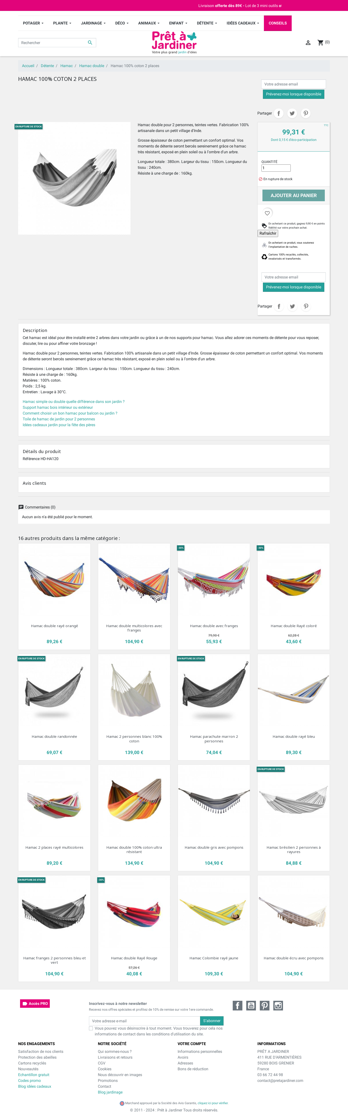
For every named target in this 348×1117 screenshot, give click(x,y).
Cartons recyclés (32, 1063)
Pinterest (306, 113)
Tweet (292, 113)
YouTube (251, 1005)
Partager (278, 113)
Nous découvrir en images (120, 1074)
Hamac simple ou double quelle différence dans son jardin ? (74, 401)
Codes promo (29, 1080)
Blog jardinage (110, 1092)
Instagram (278, 1005)
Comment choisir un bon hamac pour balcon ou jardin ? (70, 413)
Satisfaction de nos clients (40, 1051)
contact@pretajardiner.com (280, 1080)
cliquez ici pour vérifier (213, 1103)
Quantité (269, 162)
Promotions (108, 1080)
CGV (101, 1063)
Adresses (185, 1063)
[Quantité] (276, 168)
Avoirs (183, 1057)
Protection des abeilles (37, 1057)
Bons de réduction (193, 1069)
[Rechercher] (57, 42)
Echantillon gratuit (33, 1074)
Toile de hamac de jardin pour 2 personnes (59, 419)
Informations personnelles (200, 1051)
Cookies (104, 1069)
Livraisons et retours (115, 1057)
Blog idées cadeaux (34, 1086)
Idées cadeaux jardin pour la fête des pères (59, 425)
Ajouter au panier (294, 195)
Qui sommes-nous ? (115, 1051)
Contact (104, 1086)
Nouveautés (28, 1069)
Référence (31, 458)
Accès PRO (35, 1004)
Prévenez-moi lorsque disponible (293, 94)
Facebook (237, 1005)
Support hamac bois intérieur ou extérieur (58, 407)
